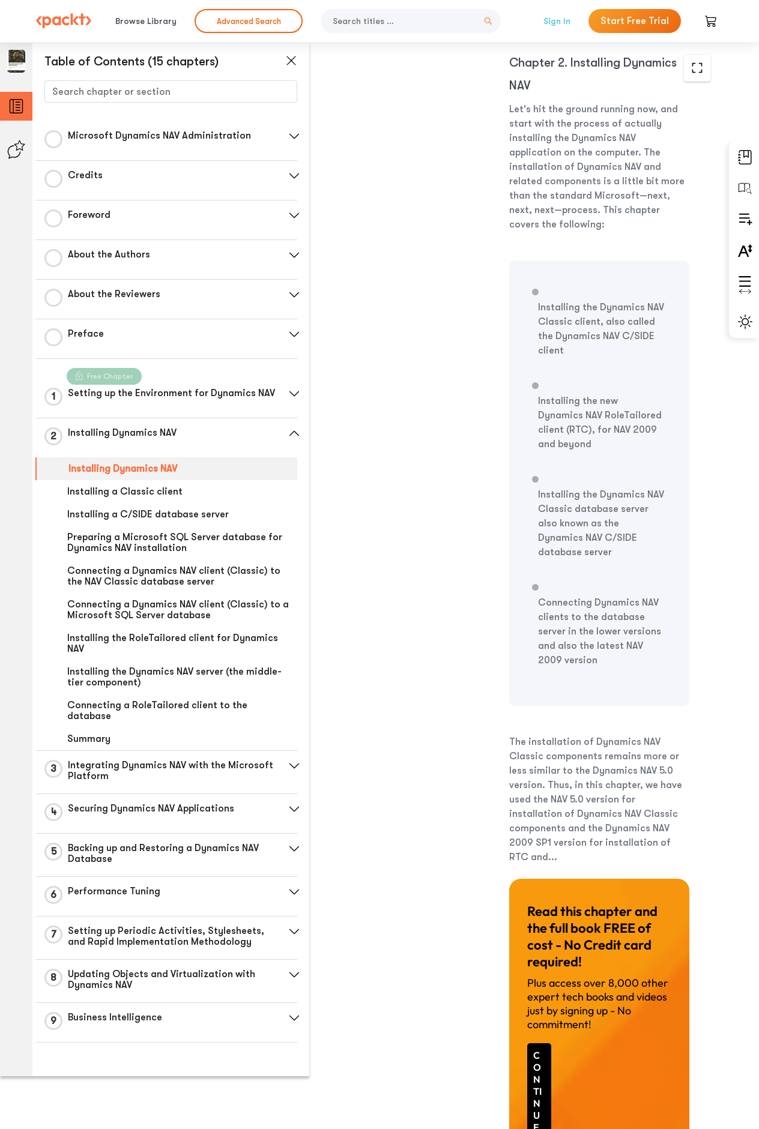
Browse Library (146, 21)
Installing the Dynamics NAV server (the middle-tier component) (174, 680)
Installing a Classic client (125, 495)
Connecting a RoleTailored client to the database (157, 714)
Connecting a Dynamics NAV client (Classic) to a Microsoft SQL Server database (173, 613)
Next (639, 1039)
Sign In (556, 21)
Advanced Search (249, 21)
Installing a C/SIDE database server (148, 518)
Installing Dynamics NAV (122, 472)
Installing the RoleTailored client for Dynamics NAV (172, 647)
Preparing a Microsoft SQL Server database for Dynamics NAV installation (174, 546)
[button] (285, 136)
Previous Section (392, 1039)
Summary (88, 742)
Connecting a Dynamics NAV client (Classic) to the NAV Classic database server (173, 580)
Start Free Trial (634, 21)
